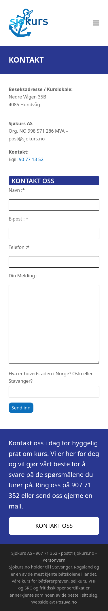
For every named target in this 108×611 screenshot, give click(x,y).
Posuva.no (66, 602)
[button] (96, 23)
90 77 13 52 (31, 159)
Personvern (54, 560)
